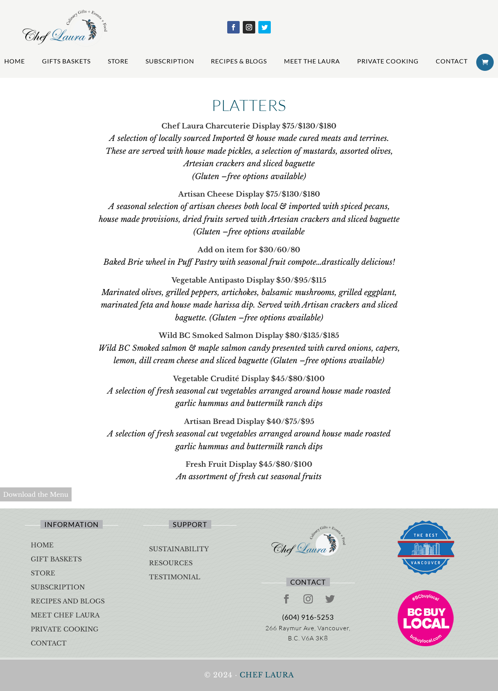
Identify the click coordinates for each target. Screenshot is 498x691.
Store (118, 61)
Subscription (170, 61)
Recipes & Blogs (239, 61)
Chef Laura (267, 675)
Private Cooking (388, 61)
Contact (452, 61)
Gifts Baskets (66, 61)
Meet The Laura (312, 61)
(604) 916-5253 (308, 617)
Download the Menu (35, 494)
